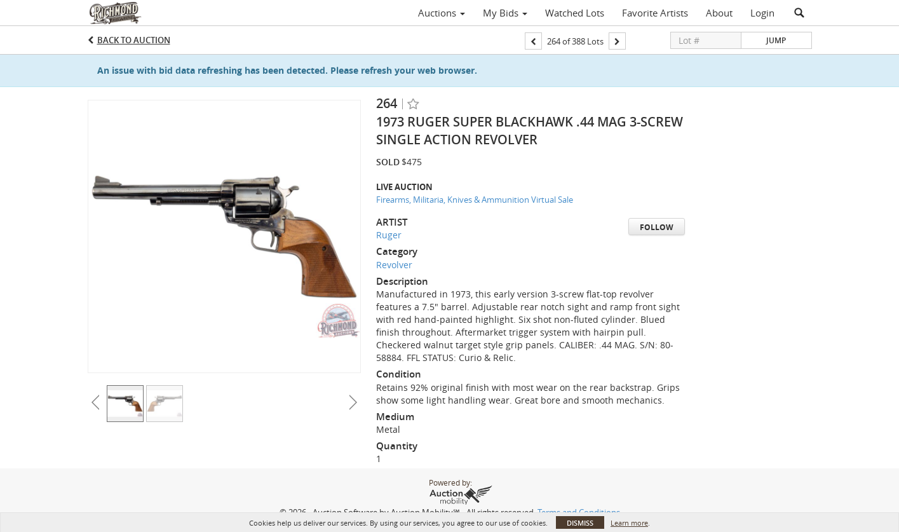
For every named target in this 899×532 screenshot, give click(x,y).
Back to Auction (133, 40)
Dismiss (580, 523)
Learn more (629, 523)
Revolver (394, 265)
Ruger (389, 235)
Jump (776, 40)
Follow (656, 227)
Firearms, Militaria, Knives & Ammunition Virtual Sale (474, 199)
